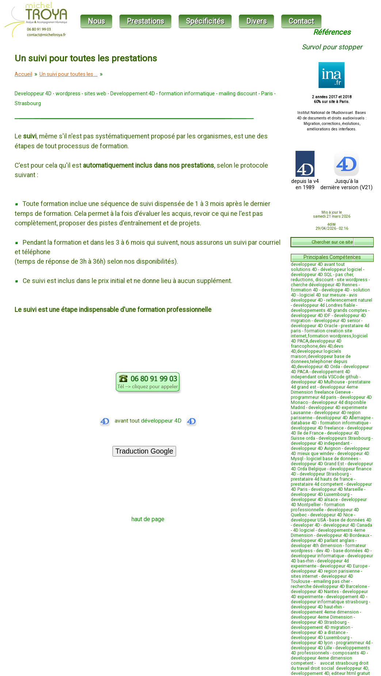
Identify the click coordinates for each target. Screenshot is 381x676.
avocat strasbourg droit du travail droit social (330, 666)
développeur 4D (169, 420)
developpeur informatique (317, 555)
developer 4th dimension (316, 545)
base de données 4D (350, 520)
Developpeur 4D (33, 93)
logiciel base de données (332, 458)
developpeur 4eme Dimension (322, 617)
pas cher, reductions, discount (322, 277)
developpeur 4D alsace (314, 499)
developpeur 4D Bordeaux (342, 535)
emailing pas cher (331, 581)
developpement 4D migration (320, 627)
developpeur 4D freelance (317, 428)
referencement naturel (349, 300)
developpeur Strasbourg (324, 474)
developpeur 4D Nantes (315, 591)
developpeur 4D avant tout (318, 264)
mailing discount (238, 93)
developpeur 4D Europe (343, 566)
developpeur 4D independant (320, 443)
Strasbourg (28, 103)
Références (331, 32)
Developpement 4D (132, 93)
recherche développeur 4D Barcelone (329, 586)
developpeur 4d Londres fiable (324, 305)
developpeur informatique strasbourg (329, 601)
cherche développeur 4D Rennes (324, 284)
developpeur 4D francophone (316, 344)
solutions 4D (304, 269)
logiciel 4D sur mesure (323, 295)
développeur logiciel (341, 269)
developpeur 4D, (352, 668)
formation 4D (304, 290)
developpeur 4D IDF (311, 315)
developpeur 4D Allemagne (343, 417)
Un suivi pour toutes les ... (68, 74)
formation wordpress (329, 336)
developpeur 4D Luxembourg (320, 494)
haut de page (148, 519)
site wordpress (352, 279)
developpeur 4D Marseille (337, 489)
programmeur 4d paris (313, 397)
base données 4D (351, 550)
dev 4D (325, 346)
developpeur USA (308, 520)
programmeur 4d (353, 642)
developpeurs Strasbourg (344, 438)
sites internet (304, 576)
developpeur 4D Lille (311, 647)
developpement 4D (345, 596)
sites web (95, 93)
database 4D (304, 422)
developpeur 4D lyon (312, 642)
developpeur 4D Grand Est (317, 463)
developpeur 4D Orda (318, 366)
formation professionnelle (318, 507)
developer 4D (306, 525)
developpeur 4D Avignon (316, 448)
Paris (267, 93)
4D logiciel (304, 530)
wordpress (68, 93)
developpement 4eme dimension (325, 612)
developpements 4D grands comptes (329, 310)
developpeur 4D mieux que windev (330, 451)
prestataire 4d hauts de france (322, 479)
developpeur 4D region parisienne (325, 571)
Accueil (23, 74)
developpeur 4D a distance (318, 632)
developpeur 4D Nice (331, 514)
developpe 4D (335, 290)
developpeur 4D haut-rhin (316, 607)
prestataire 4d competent (317, 484)
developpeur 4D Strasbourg (319, 622)
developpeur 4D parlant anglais (322, 540)
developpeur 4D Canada (347, 525)
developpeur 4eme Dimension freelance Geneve (324, 390)
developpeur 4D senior (337, 320)
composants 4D (349, 653)
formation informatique (187, 93)
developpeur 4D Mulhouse (318, 382)
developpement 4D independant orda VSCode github (324, 374)
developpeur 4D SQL (311, 274)
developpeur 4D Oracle (314, 325)
